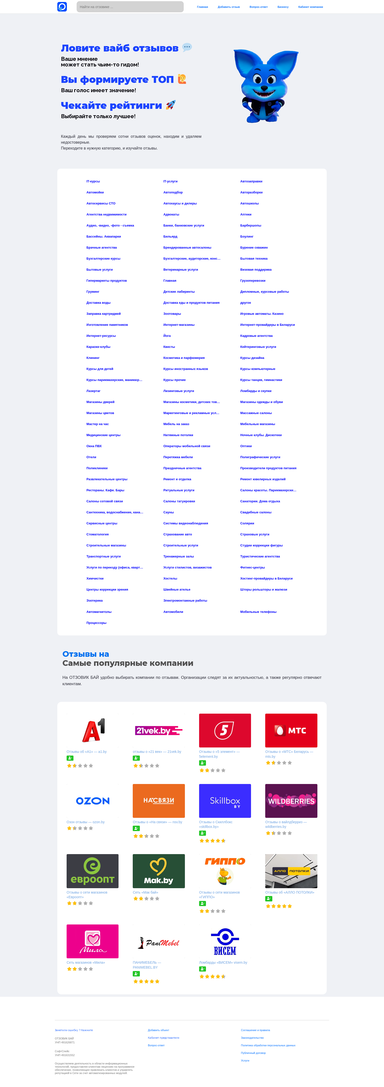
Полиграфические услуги (260, 457)
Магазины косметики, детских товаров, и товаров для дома (192, 402)
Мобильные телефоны (258, 612)
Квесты (169, 347)
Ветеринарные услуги (180, 269)
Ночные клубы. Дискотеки (261, 435)
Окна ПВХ (94, 446)
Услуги (245, 1060)
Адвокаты (171, 214)
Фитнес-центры (252, 567)
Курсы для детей (99, 369)
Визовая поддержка (256, 269)
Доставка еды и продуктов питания (191, 302)
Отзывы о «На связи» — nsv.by (157, 822)
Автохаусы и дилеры (180, 203)
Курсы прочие (174, 380)
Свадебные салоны (255, 512)
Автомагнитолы (98, 612)
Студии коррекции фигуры (261, 545)
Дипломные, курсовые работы (264, 291)
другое (245, 302)
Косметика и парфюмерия (184, 358)
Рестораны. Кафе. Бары (105, 490)
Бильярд (170, 236)
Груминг (92, 291)
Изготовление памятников (107, 325)
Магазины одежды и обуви (261, 402)
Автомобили (173, 612)
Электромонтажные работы (185, 600)
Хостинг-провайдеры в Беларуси (266, 578)
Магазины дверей (100, 402)
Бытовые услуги (99, 269)
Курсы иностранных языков (185, 369)
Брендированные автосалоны (187, 247)
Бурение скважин (254, 247)
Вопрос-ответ (259, 6)
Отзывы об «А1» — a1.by (87, 752)
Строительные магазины (106, 545)
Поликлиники (97, 468)
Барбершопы (250, 225)
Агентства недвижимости (106, 214)
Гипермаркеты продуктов (106, 280)
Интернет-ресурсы (101, 336)
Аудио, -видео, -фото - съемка (110, 225)
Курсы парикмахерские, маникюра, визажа (115, 380)
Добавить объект (158, 1030)
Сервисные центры (101, 523)
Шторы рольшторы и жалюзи (263, 589)
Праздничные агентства (182, 468)
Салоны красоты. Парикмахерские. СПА (269, 490)
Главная (202, 6)
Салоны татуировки (179, 501)
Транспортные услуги (103, 556)
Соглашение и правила (255, 1030)
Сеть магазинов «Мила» (86, 962)
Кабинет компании (310, 6)
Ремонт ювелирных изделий (263, 479)
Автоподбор (173, 192)
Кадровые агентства (256, 336)
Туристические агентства (260, 556)
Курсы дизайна (252, 358)
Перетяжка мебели (178, 457)
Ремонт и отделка (177, 479)
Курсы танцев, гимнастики (261, 380)
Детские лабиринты (179, 291)
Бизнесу (282, 6)
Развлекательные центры (106, 479)
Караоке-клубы (98, 347)
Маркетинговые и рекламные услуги (192, 413)
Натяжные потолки (178, 435)
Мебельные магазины (257, 424)
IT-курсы (93, 181)
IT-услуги (170, 181)
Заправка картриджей (103, 314)
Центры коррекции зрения (107, 589)
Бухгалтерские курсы (103, 258)
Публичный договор (253, 1052)
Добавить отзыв (229, 6)
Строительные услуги (180, 545)
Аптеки (245, 214)
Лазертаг (93, 391)
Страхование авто (177, 534)
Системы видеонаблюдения (185, 523)
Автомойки (95, 192)
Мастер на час (97, 424)
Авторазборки (251, 192)
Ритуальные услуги (178, 490)
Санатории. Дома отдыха (260, 501)
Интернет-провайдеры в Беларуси (267, 325)
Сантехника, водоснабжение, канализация (115, 512)
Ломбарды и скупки (255, 391)
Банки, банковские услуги (183, 225)
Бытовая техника (253, 258)
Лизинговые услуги (178, 391)
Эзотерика (94, 600)
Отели (91, 457)
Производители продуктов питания (268, 468)
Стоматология (97, 534)
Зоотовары (172, 314)
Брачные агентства (101, 247)
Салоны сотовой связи (104, 501)
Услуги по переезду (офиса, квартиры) (115, 567)
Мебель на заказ (176, 424)
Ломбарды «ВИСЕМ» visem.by (223, 962)
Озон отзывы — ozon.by (86, 822)
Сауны (168, 512)
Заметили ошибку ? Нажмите (74, 1030)
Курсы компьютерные (257, 369)
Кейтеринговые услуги (258, 347)
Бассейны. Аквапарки (103, 236)
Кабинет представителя (163, 1037)
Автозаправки (251, 181)
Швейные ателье (176, 589)
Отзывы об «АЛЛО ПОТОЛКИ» (289, 892)
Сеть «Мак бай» (145, 892)
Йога (167, 336)
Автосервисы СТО (100, 203)
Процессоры (96, 623)
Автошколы (249, 203)
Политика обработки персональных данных (268, 1045)
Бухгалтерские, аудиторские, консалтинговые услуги (192, 258)
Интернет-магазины (178, 325)
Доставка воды (98, 302)
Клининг (92, 358)
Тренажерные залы (178, 556)
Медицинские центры (103, 435)
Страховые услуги (254, 534)
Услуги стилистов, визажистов (187, 567)
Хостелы (170, 578)
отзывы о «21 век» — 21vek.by (157, 752)
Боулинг (246, 236)
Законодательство (252, 1037)
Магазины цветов (100, 413)
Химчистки (95, 578)
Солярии (247, 523)
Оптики (246, 446)
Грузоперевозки (252, 280)
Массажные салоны (256, 413)
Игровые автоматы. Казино (262, 314)
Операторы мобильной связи (186, 446)
